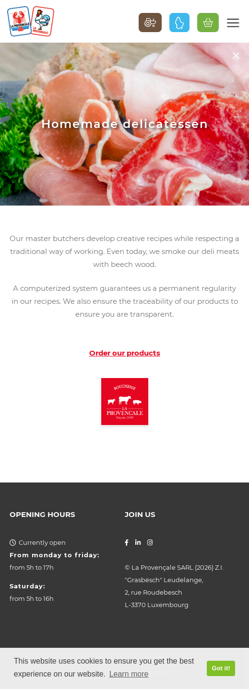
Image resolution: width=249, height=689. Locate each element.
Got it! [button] (221, 668)
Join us (140, 514)
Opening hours (42, 514)
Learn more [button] (129, 674)
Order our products (124, 352)
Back (236, 55)
